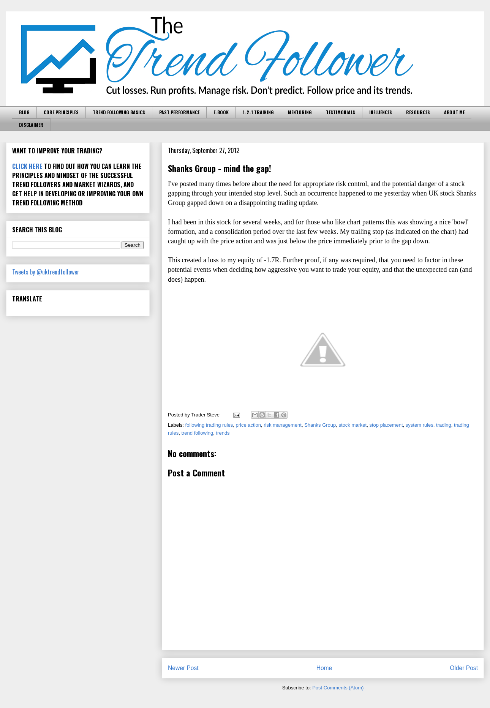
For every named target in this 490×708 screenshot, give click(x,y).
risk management (283, 425)
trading (443, 425)
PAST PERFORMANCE (179, 112)
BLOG (24, 112)
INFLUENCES (380, 112)
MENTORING (300, 112)
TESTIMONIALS (340, 112)
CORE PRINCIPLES (61, 112)
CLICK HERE (27, 166)
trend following (197, 433)
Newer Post (183, 668)
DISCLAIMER (31, 124)
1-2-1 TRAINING (258, 112)
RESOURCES (418, 112)
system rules (419, 425)
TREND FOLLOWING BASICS (119, 112)
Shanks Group (320, 425)
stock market (353, 425)
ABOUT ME (454, 112)
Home (324, 668)
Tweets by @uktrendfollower (45, 271)
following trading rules (209, 425)
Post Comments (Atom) (338, 688)
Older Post (464, 668)
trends (222, 433)
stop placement (386, 425)
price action (248, 425)
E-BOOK (221, 112)
